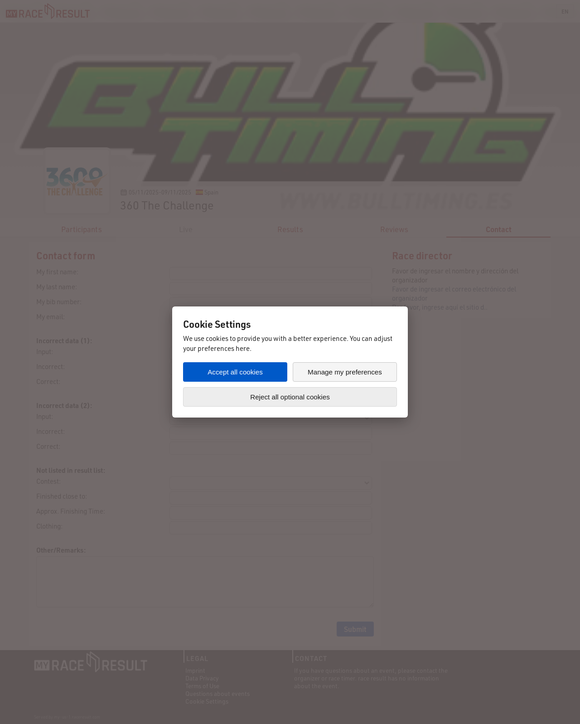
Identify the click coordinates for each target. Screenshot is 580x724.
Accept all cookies (235, 372)
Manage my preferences (345, 372)
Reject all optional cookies (290, 397)
